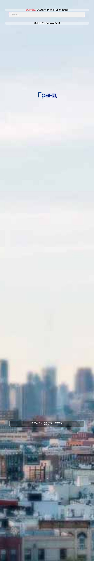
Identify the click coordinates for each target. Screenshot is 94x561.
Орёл (58, 10)
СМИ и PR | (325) (47, 23)
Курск (65, 10)
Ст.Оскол (41, 10)
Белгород (30, 10)
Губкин (50, 10)
